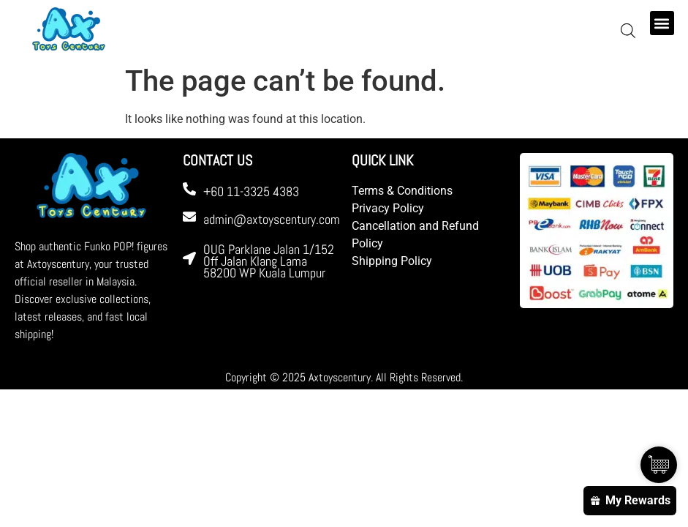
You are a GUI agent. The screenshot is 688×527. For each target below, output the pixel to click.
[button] (662, 23)
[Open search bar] (628, 30)
